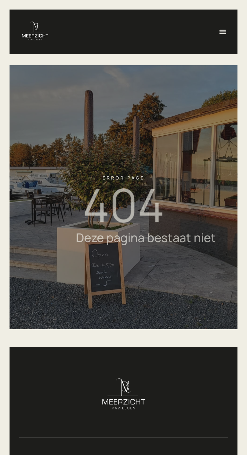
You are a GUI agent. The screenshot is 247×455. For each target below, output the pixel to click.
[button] (222, 31)
